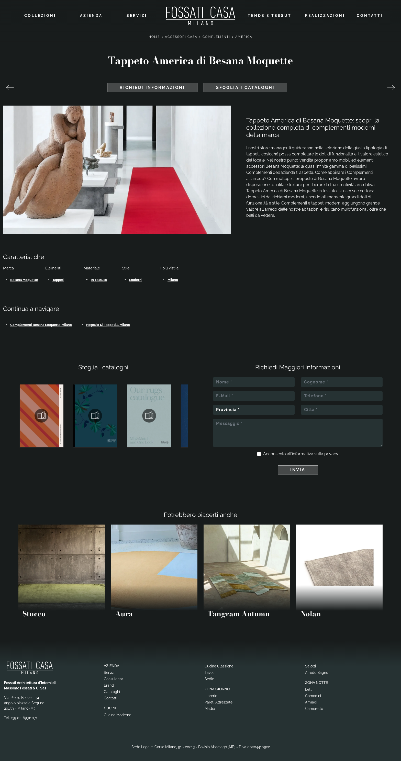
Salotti (310, 664)
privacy (331, 451)
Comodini (313, 694)
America (243, 35)
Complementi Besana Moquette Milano (41, 323)
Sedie (209, 677)
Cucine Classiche (219, 664)
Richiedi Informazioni (152, 85)
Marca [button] (8, 266)
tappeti (58, 278)
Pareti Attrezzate (218, 700)
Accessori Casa (181, 35)
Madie (210, 707)
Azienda (91, 15)
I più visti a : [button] (170, 266)
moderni (135, 278)
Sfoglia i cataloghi (245, 85)
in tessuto (99, 278)
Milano (173, 278)
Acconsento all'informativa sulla (300, 451)
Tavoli (209, 670)
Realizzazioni (325, 15)
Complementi (216, 35)
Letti (309, 687)
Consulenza (113, 677)
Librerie (211, 694)
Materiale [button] (92, 266)
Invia (297, 467)
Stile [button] (126, 266)
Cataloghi (112, 690)
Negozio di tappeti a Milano (108, 323)
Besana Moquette (24, 278)
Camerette (314, 707)
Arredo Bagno (316, 670)
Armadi (311, 700)
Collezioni (40, 15)
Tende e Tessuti (271, 15)
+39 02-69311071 (24, 716)
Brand (109, 683)
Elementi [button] (53, 266)
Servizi (137, 15)
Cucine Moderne (117, 713)
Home (154, 35)
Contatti (370, 15)
